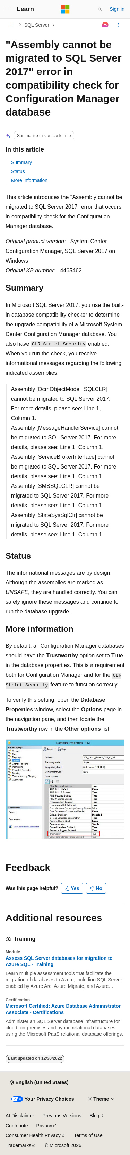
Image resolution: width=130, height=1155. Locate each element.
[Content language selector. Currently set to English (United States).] (39, 1082)
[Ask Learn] (105, 24)
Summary (21, 162)
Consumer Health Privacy (33, 1135)
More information (29, 180)
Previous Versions (61, 1115)
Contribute (17, 1125)
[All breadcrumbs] (12, 24)
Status (18, 171)
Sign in (117, 9)
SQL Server (37, 25)
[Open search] (100, 9)
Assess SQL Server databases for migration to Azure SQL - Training (59, 961)
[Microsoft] (65, 9)
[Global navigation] (7, 9)
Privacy (44, 1125)
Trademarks (18, 1145)
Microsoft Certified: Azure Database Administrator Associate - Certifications (63, 1009)
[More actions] (118, 24)
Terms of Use (88, 1135)
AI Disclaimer (20, 1115)
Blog (94, 1115)
